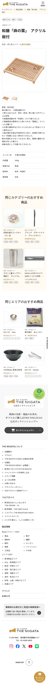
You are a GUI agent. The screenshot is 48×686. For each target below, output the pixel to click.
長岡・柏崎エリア (12, 577)
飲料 (6, 547)
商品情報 (6, 530)
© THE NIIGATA (47, 343)
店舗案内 (8, 455)
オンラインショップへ (22, 434)
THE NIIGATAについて (12, 450)
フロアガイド (8, 501)
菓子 (28, 540)
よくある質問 (10, 483)
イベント (6, 594)
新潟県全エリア (11, 562)
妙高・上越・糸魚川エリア (15, 584)
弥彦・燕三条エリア (13, 573)
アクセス (8, 459)
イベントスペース (12, 520)
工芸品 (7, 554)
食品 (6, 540)
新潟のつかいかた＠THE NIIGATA (18, 473)
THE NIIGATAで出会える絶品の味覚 (19, 462)
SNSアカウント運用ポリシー (16, 494)
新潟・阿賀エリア (12, 570)
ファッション (31, 550)
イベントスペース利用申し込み (17, 476)
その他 (28, 554)
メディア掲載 (10, 480)
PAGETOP (24, 662)
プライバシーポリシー (14, 491)
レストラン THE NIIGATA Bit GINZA (19, 516)
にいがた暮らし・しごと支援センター (20, 524)
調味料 (7, 543)
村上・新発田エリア (13, 566)
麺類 (28, 543)
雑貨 (6, 550)
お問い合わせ (10, 487)
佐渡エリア (9, 588)
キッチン (29, 547)
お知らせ (6, 599)
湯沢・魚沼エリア (12, 580)
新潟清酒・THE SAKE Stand (16, 513)
